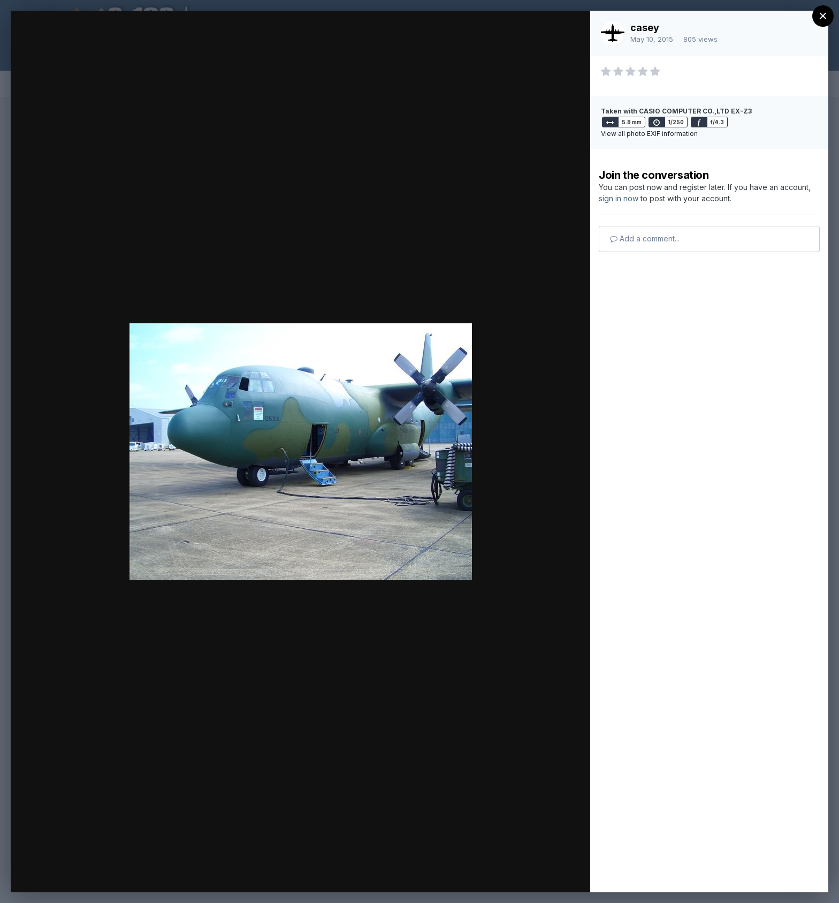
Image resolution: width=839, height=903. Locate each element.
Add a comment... (645, 238)
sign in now (618, 198)
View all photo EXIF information (649, 134)
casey (644, 27)
